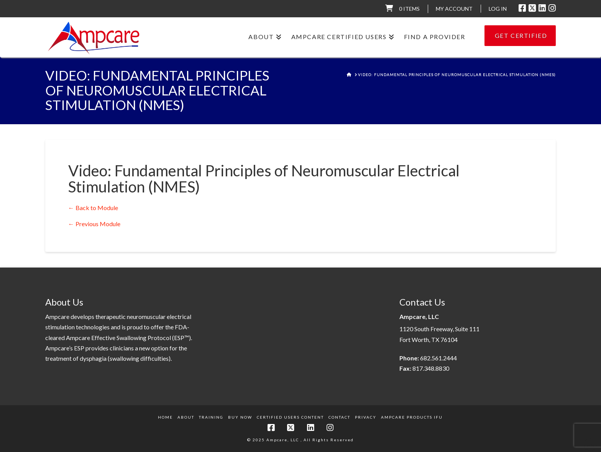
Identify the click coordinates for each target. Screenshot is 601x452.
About (185, 417)
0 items (409, 8)
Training (211, 417)
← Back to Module (93, 207)
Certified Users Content (290, 417)
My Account (454, 8)
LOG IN (498, 8)
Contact (339, 417)
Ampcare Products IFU (412, 417)
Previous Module (94, 223)
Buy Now (240, 417)
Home (165, 417)
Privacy (365, 417)
